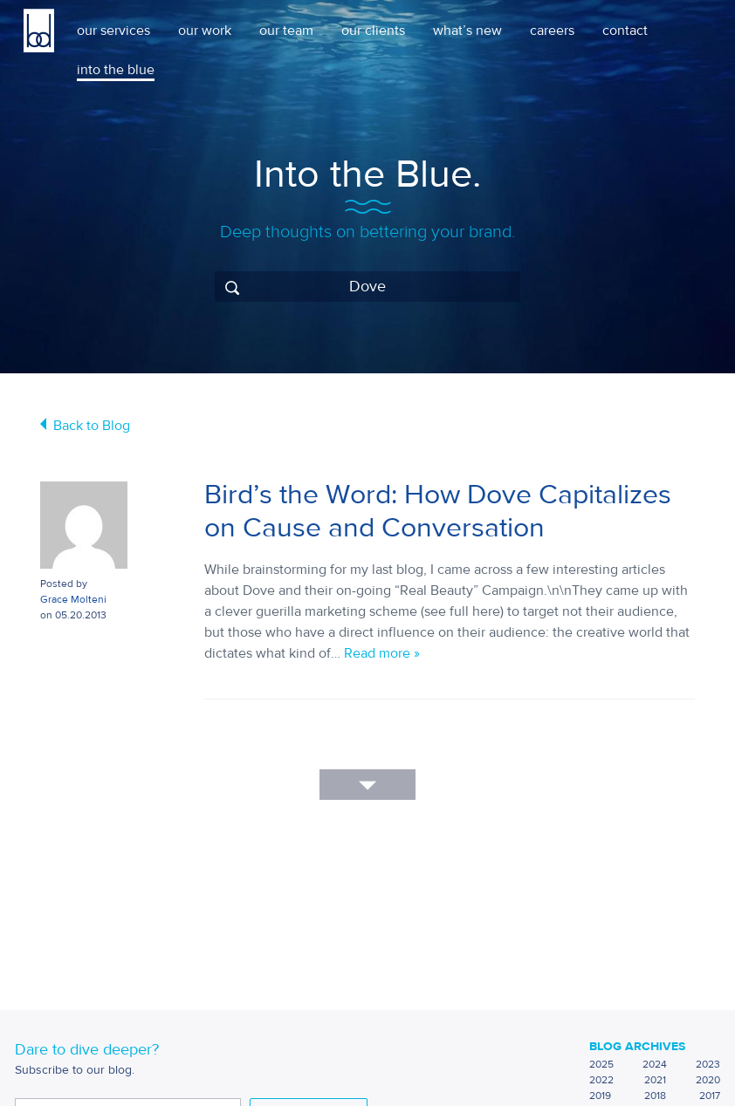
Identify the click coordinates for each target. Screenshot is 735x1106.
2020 (708, 1080)
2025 (601, 1064)
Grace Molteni (73, 599)
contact (625, 30)
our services (113, 30)
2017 (709, 1096)
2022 (601, 1080)
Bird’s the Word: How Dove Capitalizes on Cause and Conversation (437, 511)
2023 (708, 1064)
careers (552, 30)
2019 (600, 1096)
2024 (654, 1064)
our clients (373, 30)
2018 (655, 1096)
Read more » (382, 653)
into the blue (116, 70)
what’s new (467, 30)
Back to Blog (91, 425)
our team (286, 30)
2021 (655, 1080)
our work (204, 30)
